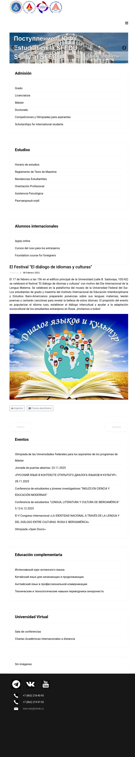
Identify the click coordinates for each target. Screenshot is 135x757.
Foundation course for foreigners (35, 255)
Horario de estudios (27, 164)
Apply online (22, 241)
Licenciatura (22, 95)
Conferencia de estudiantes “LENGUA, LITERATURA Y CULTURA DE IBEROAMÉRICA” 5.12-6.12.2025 (67, 505)
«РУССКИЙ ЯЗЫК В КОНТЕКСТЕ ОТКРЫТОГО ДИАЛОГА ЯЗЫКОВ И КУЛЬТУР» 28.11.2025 (65, 478)
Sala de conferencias (28, 631)
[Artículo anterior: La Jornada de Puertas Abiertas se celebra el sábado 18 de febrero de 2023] (20, 427)
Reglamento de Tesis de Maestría (35, 172)
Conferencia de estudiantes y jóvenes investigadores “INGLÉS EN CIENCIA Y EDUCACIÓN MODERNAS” (62, 492)
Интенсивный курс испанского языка (40, 569)
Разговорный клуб (27, 200)
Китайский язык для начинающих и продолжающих (49, 577)
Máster (19, 102)
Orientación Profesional (29, 186)
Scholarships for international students (39, 124)
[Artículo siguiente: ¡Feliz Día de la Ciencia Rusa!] (116, 427)
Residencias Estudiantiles (31, 179)
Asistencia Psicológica (29, 193)
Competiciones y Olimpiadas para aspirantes (43, 117)
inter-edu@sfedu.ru (33, 708)
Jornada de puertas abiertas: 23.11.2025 (40, 467)
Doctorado (21, 110)
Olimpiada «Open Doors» (30, 529)
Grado (18, 88)
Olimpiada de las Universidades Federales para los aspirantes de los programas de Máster (66, 457)
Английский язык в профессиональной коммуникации (51, 584)
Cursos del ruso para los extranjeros (37, 248)
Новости (14, 272)
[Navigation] (126, 23)
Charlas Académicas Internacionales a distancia (45, 639)
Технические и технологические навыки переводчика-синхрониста (59, 591)
